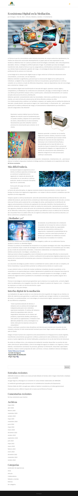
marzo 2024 (11, 430)
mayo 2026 (11, 405)
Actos (9, 471)
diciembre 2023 (12, 432)
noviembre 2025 (12, 413)
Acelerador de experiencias (16, 468)
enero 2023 (11, 452)
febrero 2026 (11, 410)
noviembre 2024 (12, 421)
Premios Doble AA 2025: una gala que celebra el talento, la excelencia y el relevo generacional (36, 386)
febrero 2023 (11, 449)
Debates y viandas (36, 17)
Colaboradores (12, 476)
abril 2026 (11, 408)
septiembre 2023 (13, 438)
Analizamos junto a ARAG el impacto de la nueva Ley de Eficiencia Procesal (30, 389)
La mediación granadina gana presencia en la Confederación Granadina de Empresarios (34, 383)
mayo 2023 (11, 443)
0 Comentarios (48, 17)
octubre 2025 (12, 416)
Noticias (10, 482)
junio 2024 (11, 424)
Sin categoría (12, 484)
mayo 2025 (11, 419)
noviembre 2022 (12, 457)
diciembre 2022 (12, 454)
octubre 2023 (12, 435)
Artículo (28, 17)
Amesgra (12, 17)
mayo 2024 (11, 427)
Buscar (67, 367)
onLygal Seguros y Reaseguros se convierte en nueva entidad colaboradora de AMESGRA (34, 380)
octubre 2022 (12, 460)
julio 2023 (11, 441)
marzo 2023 (11, 446)
